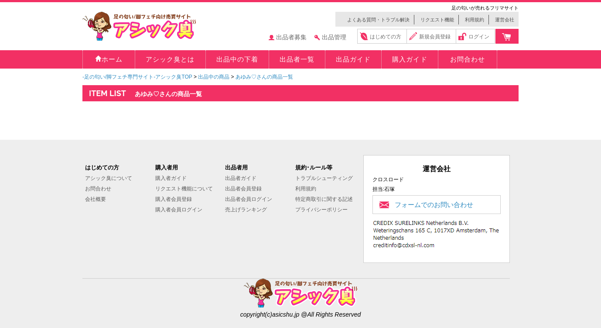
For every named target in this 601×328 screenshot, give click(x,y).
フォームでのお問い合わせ (434, 204)
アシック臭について (108, 178)
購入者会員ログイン (178, 210)
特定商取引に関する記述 (324, 199)
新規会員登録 (435, 37)
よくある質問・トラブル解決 (378, 19)
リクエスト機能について (184, 189)
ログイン (478, 37)
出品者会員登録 (243, 189)
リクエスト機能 (437, 19)
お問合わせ (98, 189)
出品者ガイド (240, 178)
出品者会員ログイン (248, 199)
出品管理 (334, 37)
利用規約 (474, 19)
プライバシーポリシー (321, 210)
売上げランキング (246, 210)
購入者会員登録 (173, 199)
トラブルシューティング (324, 178)
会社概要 (95, 199)
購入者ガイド (171, 178)
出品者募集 (291, 37)
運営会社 (504, 19)
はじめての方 (385, 37)
